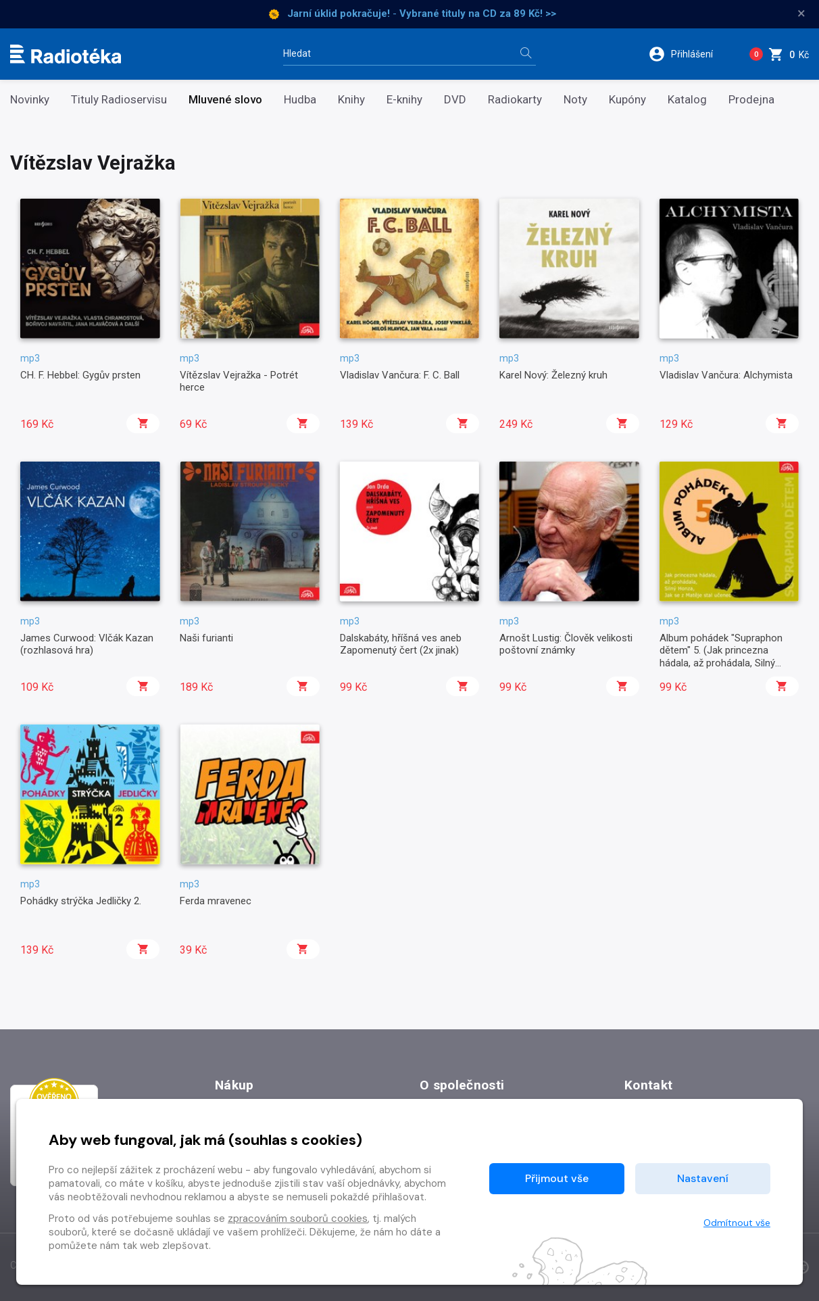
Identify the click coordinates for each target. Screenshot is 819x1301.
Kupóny (627, 99)
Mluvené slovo (225, 99)
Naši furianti (206, 638)
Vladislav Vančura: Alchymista (726, 375)
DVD (455, 99)
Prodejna (751, 99)
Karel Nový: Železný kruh (553, 375)
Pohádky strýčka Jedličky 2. (80, 901)
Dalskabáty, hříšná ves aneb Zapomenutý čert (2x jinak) (401, 644)
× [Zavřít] (801, 13)
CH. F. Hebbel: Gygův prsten (80, 375)
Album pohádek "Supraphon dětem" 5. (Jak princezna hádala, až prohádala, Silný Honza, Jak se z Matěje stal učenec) (721, 663)
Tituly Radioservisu (119, 99)
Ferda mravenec (215, 901)
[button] (689, 54)
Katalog (687, 99)
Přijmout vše (557, 1178)
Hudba (300, 99)
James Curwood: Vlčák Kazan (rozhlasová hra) (86, 644)
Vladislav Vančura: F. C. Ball (400, 375)
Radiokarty (515, 99)
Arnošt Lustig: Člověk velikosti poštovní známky (565, 644)
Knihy (351, 99)
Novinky (29, 99)
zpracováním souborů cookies (298, 1218)
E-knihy (404, 99)
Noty (575, 99)
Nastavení (702, 1178)
